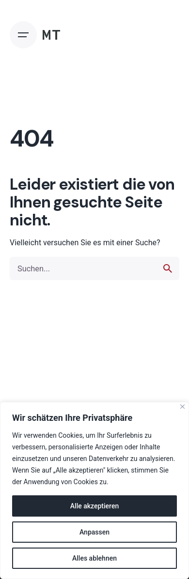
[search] (167, 268)
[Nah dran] (182, 406)
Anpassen (94, 532)
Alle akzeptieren (94, 506)
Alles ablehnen (94, 558)
